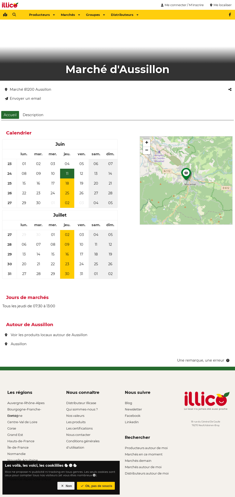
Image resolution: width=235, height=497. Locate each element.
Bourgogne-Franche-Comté (24, 409)
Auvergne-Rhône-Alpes (25, 403)
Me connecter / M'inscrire (182, 5)
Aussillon (16, 344)
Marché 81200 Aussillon (28, 89)
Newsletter (133, 409)
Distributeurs (124, 15)
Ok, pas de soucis (96, 486)
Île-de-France (18, 447)
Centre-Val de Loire (22, 422)
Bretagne (14, 416)
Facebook (132, 416)
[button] (186, 175)
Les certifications (79, 428)
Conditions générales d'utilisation (82, 441)
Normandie (16, 454)
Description (33, 115)
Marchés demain (138, 461)
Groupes (95, 15)
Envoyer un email (23, 98)
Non (66, 486)
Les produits (75, 422)
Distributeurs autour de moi (147, 473)
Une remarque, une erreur (203, 360)
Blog (128, 403)
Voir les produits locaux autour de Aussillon (46, 335)
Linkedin (132, 422)
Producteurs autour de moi (146, 448)
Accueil (10, 115)
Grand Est (15, 435)
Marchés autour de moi (143, 467)
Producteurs (42, 15)
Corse (11, 428)
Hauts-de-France (20, 441)
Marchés (70, 15)
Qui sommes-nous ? (82, 409)
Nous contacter (78, 435)
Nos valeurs (75, 416)
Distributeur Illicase (81, 403)
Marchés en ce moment (143, 454)
